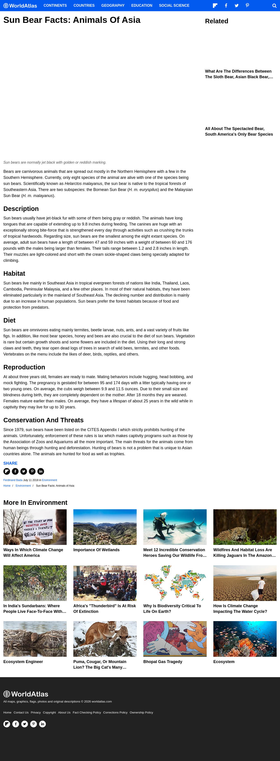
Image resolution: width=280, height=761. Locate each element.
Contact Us (21, 712)
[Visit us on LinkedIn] (42, 724)
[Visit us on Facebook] (15, 724)
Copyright (49, 712)
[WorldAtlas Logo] (21, 5)
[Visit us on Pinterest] (33, 724)
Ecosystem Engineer (23, 661)
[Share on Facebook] (15, 471)
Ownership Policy (141, 712)
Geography (113, 5)
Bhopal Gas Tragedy (162, 661)
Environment (49, 480)
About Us (64, 712)
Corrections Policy (115, 712)
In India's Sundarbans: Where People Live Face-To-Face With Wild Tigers (32, 611)
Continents (55, 5)
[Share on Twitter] (23, 471)
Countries (84, 5)
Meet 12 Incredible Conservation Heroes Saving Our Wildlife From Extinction (174, 555)
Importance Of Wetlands (96, 550)
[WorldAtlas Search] (274, 5)
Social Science (174, 5)
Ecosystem (224, 661)
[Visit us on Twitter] (24, 724)
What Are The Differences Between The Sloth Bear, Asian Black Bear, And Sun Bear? (238, 77)
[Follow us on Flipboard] (6, 724)
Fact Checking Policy (87, 712)
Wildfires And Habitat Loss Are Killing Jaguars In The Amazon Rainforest (242, 555)
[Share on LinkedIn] (40, 471)
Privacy (36, 712)
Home (7, 712)
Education (141, 5)
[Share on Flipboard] (6, 471)
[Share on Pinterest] (32, 471)
